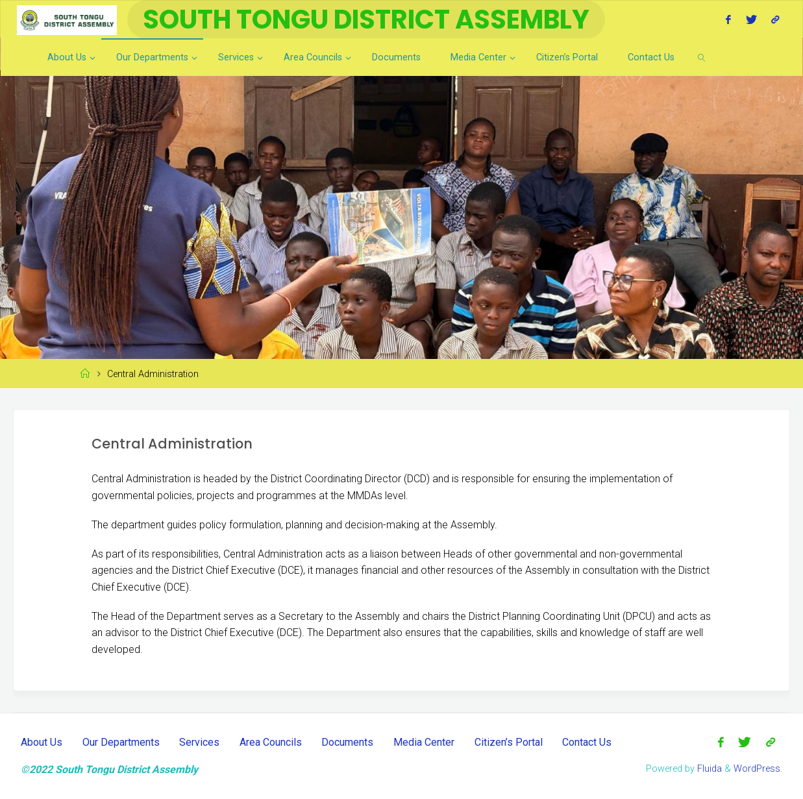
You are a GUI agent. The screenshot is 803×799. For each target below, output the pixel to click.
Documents (347, 742)
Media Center (423, 742)
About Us (41, 742)
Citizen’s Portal (509, 742)
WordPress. (758, 768)
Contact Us (587, 742)
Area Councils (271, 742)
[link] (702, 57)
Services (199, 742)
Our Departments (121, 742)
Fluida (708, 768)
